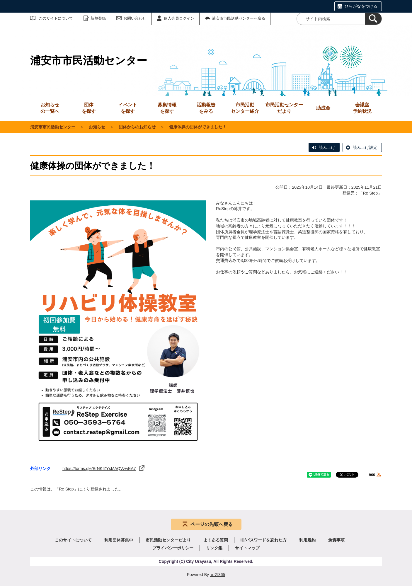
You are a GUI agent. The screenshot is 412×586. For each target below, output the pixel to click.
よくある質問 (215, 540)
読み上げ (327, 147)
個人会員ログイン (179, 18)
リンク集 (214, 548)
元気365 (217, 574)
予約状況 (362, 108)
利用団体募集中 (118, 540)
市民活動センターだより (284, 108)
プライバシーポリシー (172, 548)
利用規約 (307, 540)
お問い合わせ (134, 18)
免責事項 (336, 540)
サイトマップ (247, 548)
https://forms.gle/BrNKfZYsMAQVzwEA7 (103, 468)
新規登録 (98, 18)
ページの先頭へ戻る (211, 524)
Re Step (370, 193)
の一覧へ (49, 108)
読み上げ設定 (365, 147)
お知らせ (97, 127)
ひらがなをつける (361, 6)
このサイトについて (56, 18)
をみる (206, 108)
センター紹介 (245, 108)
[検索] (373, 19)
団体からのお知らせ (137, 127)
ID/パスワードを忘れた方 (264, 540)
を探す (89, 108)
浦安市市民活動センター (52, 127)
